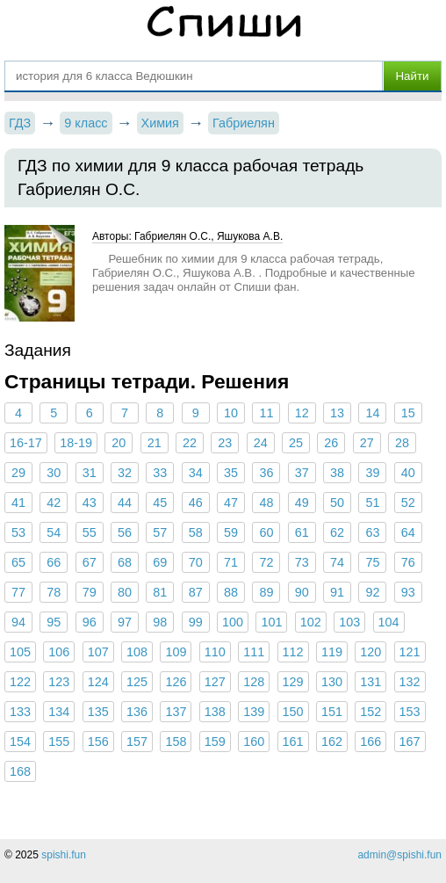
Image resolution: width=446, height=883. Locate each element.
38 (337, 473)
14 (372, 413)
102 (310, 622)
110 (215, 652)
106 (58, 652)
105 (20, 652)
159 (215, 742)
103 (349, 622)
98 (160, 622)
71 (231, 562)
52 (408, 503)
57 (160, 532)
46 (196, 503)
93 (408, 592)
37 (302, 473)
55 (90, 532)
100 (232, 622)
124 (98, 682)
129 (293, 682)
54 (54, 532)
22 (190, 443)
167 (410, 742)
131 (370, 682)
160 (253, 742)
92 (372, 592)
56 (125, 532)
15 (408, 413)
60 (266, 532)
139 (253, 712)
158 (175, 742)
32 (125, 473)
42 (54, 503)
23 (225, 443)
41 (18, 503)
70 (196, 562)
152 (370, 712)
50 (337, 503)
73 (302, 562)
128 (253, 682)
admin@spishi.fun (399, 855)
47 (231, 503)
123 (58, 682)
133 (20, 712)
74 (337, 562)
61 (302, 532)
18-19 (76, 443)
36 (266, 473)
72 (266, 562)
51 (372, 503)
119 (331, 652)
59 (231, 532)
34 (196, 473)
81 (160, 592)
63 (372, 532)
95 (54, 622)
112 (293, 652)
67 (90, 562)
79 (90, 592)
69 (160, 562)
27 (367, 443)
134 (58, 712)
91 (337, 592)
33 (160, 473)
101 (271, 622)
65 (18, 562)
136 (136, 712)
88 (231, 592)
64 (408, 532)
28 (402, 443)
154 (20, 742)
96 (90, 622)
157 (136, 742)
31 (90, 473)
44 (125, 503)
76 (408, 562)
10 (231, 413)
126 (175, 682)
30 (54, 473)
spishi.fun (63, 855)
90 (302, 592)
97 (125, 622)
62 (337, 532)
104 (388, 622)
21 (154, 443)
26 (331, 443)
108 (136, 652)
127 (215, 682)
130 (331, 682)
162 (331, 742)
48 (266, 503)
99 (196, 622)
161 (293, 742)
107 (98, 652)
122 (20, 682)
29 (18, 473)
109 (175, 652)
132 (410, 682)
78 (54, 592)
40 (408, 473)
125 (136, 682)
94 (18, 622)
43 (90, 503)
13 (337, 413)
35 (231, 473)
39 (372, 473)
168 (20, 771)
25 (296, 443)
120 (370, 652)
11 (266, 413)
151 (331, 712)
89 (266, 592)
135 (98, 712)
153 (410, 712)
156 (98, 742)
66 (54, 562)
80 (125, 592)
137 (175, 712)
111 (253, 652)
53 (18, 532)
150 (293, 712)
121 (410, 652)
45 (160, 503)
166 (370, 742)
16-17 (26, 443)
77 (18, 592)
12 (302, 413)
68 (125, 562)
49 (302, 503)
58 (196, 532)
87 (196, 592)
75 (372, 562)
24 (261, 443)
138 (215, 712)
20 (119, 443)
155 (58, 742)
